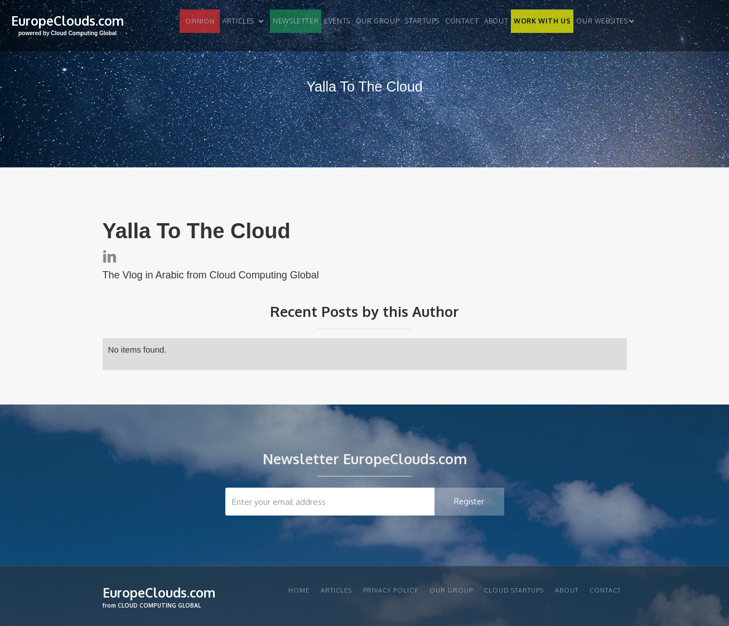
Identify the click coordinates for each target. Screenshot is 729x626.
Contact (462, 21)
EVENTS (337, 21)
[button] (245, 21)
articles (336, 590)
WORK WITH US (542, 21)
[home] (67, 24)
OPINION (199, 21)
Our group (377, 21)
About (496, 21)
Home (299, 590)
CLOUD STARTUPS (514, 590)
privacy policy (390, 590)
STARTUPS (422, 21)
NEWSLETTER (295, 21)
